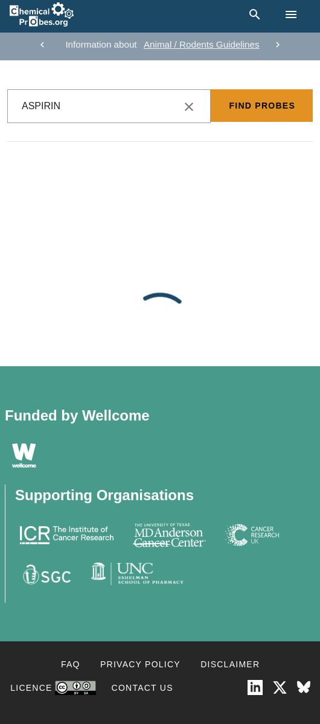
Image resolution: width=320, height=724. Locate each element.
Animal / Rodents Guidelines (202, 44)
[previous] (42, 44)
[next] (277, 44)
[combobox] (109, 106)
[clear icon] (189, 107)
